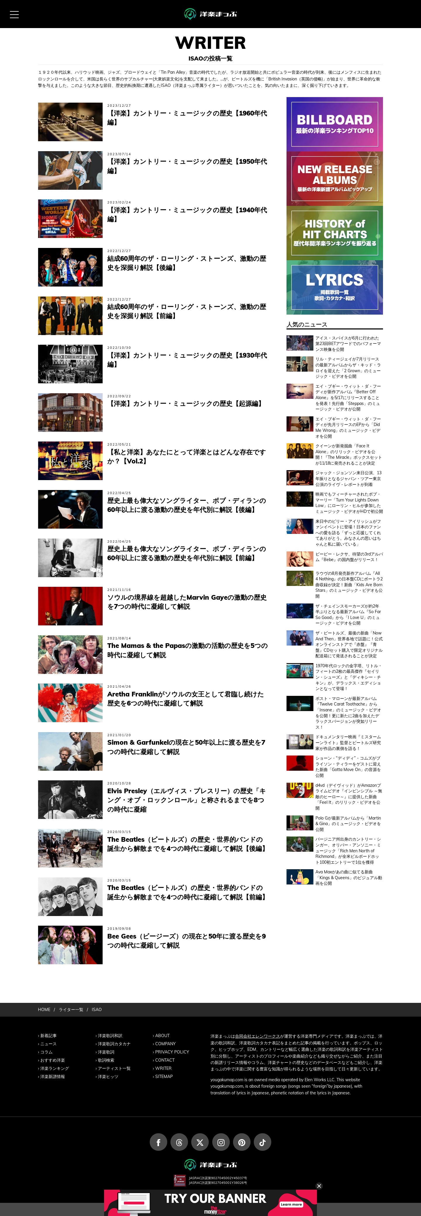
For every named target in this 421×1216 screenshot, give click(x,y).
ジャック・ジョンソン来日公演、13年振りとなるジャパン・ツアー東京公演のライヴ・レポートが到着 (348, 478)
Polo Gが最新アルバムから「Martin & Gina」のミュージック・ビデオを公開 (348, 823)
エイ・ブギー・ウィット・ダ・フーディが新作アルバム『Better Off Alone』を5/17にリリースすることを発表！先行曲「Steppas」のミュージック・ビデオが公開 (348, 398)
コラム (46, 1052)
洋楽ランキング (54, 1068)
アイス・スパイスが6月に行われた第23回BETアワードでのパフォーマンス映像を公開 (348, 343)
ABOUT (162, 1035)
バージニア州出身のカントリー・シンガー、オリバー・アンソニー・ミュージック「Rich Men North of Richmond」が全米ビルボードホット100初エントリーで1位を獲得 (348, 850)
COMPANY (165, 1043)
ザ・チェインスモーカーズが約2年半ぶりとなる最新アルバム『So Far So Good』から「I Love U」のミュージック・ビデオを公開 (348, 614)
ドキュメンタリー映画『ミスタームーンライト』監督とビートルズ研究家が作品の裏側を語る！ (348, 742)
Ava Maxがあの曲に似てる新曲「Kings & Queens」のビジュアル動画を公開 (348, 877)
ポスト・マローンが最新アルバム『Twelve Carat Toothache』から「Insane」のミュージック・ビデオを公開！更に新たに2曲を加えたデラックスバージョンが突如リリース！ (348, 713)
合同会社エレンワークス (257, 1036)
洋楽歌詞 (106, 1052)
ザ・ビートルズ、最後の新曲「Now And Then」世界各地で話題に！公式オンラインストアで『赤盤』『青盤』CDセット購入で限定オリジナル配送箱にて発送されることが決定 (349, 644)
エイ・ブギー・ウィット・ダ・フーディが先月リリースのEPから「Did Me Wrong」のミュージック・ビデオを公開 (348, 427)
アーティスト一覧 (114, 1068)
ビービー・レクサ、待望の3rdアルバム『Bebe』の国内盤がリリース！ (349, 557)
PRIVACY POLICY (172, 1052)
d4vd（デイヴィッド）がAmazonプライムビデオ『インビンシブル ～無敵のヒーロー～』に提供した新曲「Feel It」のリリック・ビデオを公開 (348, 797)
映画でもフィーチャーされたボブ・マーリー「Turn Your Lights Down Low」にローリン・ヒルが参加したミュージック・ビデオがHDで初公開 (349, 502)
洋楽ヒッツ (108, 1076)
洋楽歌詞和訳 (110, 1035)
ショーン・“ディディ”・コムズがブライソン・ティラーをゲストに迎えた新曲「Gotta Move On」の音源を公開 (348, 767)
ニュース (48, 1043)
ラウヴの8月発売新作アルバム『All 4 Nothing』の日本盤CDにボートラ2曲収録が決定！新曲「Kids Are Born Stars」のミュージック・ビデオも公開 (349, 585)
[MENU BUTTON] (14, 14)
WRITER (163, 1068)
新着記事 (48, 1035)
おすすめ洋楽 (52, 1060)
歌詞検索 (106, 1060)
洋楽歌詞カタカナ (114, 1043)
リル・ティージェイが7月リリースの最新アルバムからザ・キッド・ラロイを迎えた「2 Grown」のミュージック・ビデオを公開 (348, 367)
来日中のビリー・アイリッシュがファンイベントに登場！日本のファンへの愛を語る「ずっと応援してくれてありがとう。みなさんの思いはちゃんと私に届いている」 (348, 533)
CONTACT (165, 1060)
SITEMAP (164, 1076)
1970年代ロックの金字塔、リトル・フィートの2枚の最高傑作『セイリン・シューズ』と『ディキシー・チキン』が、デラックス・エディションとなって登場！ (348, 677)
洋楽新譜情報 (52, 1076)
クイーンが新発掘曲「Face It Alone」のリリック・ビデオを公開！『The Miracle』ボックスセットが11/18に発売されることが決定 (348, 454)
